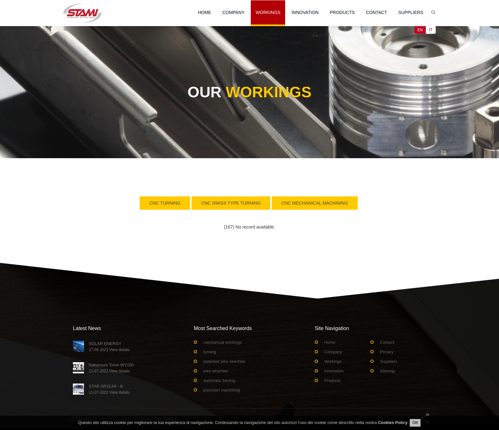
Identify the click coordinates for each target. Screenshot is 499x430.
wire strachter (215, 371)
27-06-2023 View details (109, 350)
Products (342, 12)
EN (420, 30)
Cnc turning (164, 203)
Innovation (305, 12)
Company (233, 12)
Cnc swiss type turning (231, 203)
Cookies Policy (392, 424)
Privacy (387, 351)
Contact (376, 12)
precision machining (221, 390)
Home (204, 12)
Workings (268, 12)
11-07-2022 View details (109, 371)
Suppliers (410, 12)
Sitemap (387, 371)
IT (430, 30)
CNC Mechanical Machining (314, 203)
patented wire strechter (224, 361)
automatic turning (219, 380)
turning (209, 351)
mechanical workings (222, 342)
